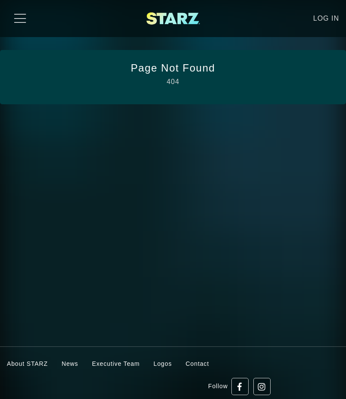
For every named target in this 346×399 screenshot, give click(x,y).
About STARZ (27, 363)
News (70, 363)
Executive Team (116, 363)
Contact (197, 363)
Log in (326, 18)
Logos (162, 363)
